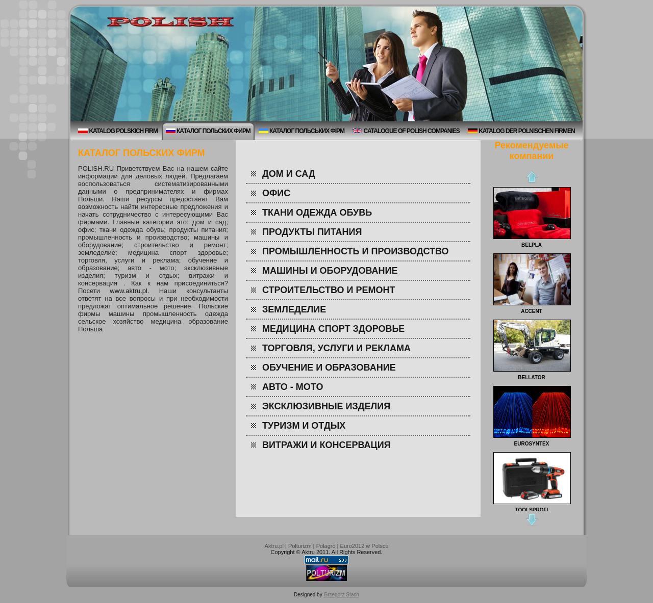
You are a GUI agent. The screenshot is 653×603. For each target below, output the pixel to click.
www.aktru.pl (128, 291)
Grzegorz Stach (341, 594)
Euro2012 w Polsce (364, 546)
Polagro (326, 546)
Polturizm (300, 546)
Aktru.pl (274, 546)
